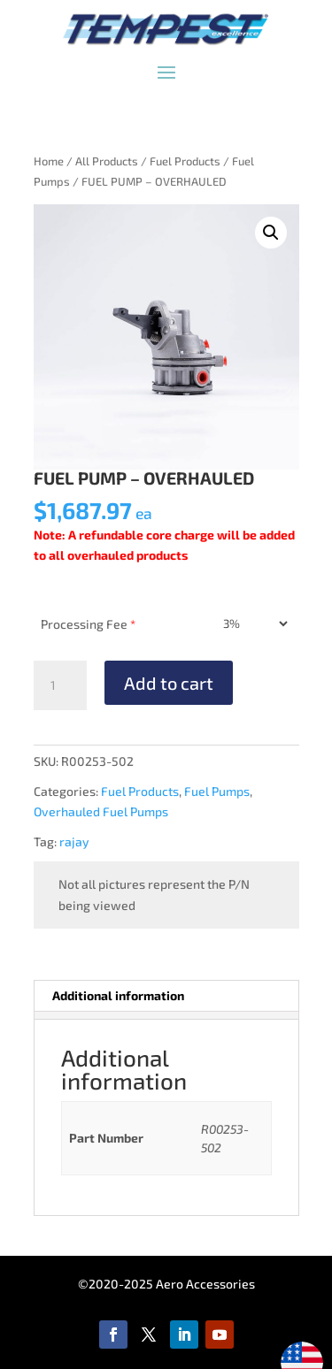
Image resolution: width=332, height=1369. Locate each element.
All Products (106, 161)
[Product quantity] (60, 685)
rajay (74, 841)
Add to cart (168, 682)
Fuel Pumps (217, 791)
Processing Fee (88, 623)
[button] (271, 233)
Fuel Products (185, 161)
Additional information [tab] (118, 995)
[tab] (166, 1015)
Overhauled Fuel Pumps (101, 811)
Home (49, 161)
